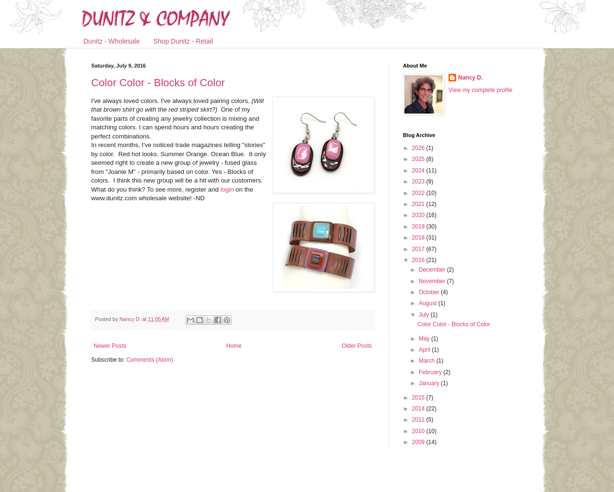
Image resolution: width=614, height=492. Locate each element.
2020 (419, 215)
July (425, 314)
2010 (419, 431)
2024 (419, 170)
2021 (419, 204)
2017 (419, 249)
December (433, 269)
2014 (419, 408)
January (430, 383)
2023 (419, 181)
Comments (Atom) (149, 359)
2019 (419, 226)
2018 (419, 237)
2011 (419, 419)
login (226, 189)
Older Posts (357, 346)
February (431, 372)
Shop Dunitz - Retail (183, 41)
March (428, 360)
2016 (419, 260)
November (433, 281)
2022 (419, 193)
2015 (419, 397)
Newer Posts (110, 346)
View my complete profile (480, 90)
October (430, 292)
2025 (419, 159)
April (425, 349)
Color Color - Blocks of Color (158, 83)
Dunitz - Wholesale (111, 41)
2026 (419, 148)
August (428, 303)
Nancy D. (470, 77)
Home (234, 346)
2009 (419, 442)
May (425, 338)
